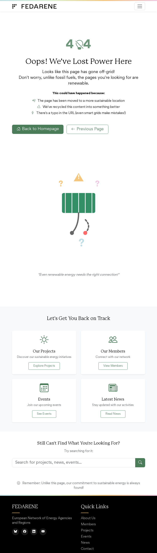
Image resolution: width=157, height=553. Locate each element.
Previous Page (87, 129)
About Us (88, 518)
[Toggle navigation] (139, 6)
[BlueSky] (15, 531)
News (85, 542)
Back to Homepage (38, 129)
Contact (87, 549)
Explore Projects (44, 366)
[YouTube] (43, 531)
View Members (113, 366)
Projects (87, 530)
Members (88, 524)
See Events (44, 414)
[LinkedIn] (33, 531)
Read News (113, 414)
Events (86, 536)
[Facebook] (24, 531)
